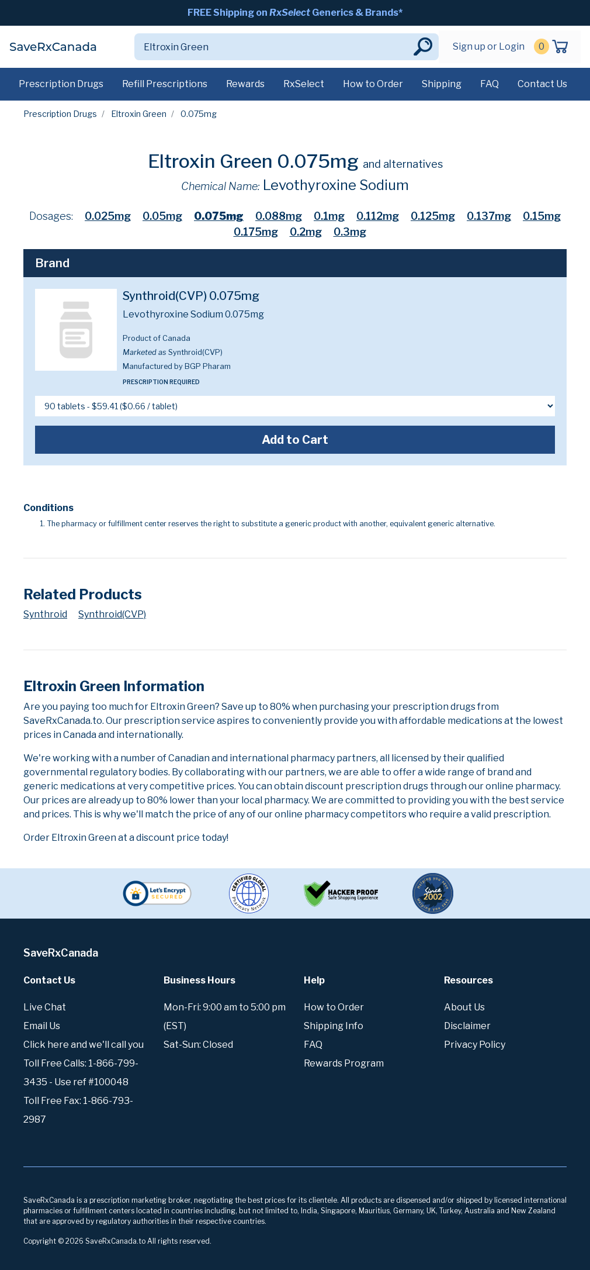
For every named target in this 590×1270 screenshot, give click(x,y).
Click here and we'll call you (83, 1044)
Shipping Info (333, 1025)
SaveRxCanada (53, 47)
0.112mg (377, 216)
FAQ (489, 83)
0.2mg (306, 232)
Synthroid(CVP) (112, 614)
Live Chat (44, 1007)
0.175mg (256, 232)
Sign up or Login (489, 46)
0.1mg (329, 216)
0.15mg (542, 216)
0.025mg (108, 216)
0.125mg (433, 216)
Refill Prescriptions (164, 83)
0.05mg (162, 216)
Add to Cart (295, 440)
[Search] (272, 46)
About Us (464, 1007)
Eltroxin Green (138, 114)
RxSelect (303, 83)
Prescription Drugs (61, 83)
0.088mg (278, 216)
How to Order (373, 83)
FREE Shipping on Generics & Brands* (295, 12)
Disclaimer (467, 1025)
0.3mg (350, 232)
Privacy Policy (474, 1044)
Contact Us (542, 83)
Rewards (245, 83)
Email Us (41, 1025)
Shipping (441, 83)
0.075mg (219, 216)
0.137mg (489, 216)
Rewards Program (344, 1063)
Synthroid (45, 614)
